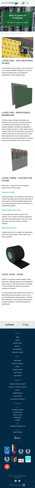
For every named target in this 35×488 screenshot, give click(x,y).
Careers (17, 340)
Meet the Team (17, 343)
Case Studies (17, 375)
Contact (17, 403)
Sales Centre (17, 372)
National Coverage (17, 352)
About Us (17, 346)
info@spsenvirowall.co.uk (17, 426)
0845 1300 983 (17, 432)
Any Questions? (17, 349)
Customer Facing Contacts (17, 384)
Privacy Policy (17, 477)
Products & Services (17, 363)
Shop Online (17, 360)
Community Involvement (17, 399)
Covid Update (17, 396)
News (17, 337)
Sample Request (17, 393)
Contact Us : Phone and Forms (18, 387)
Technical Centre (17, 369)
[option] (10, 324)
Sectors (17, 366)
